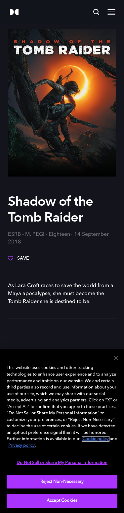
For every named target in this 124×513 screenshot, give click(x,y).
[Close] (116, 358)
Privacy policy (21, 445)
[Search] (96, 12)
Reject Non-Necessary (62, 482)
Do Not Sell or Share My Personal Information (62, 463)
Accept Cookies (62, 500)
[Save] (18, 260)
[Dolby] (14, 12)
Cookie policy (95, 439)
